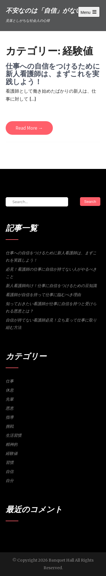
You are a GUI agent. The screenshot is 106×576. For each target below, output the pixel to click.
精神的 (12, 444)
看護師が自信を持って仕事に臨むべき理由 (43, 294)
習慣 (10, 462)
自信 (10, 471)
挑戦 (10, 426)
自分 (10, 480)
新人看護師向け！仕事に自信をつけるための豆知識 (51, 285)
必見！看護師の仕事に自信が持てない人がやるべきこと (51, 273)
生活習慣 (13, 435)
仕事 (10, 381)
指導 (10, 417)
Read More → (29, 128)
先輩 (10, 399)
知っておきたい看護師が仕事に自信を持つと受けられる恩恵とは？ (51, 307)
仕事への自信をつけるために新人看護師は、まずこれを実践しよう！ (53, 73)
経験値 (12, 453)
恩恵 (10, 408)
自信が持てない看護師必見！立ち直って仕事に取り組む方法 (51, 324)
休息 (10, 390)
